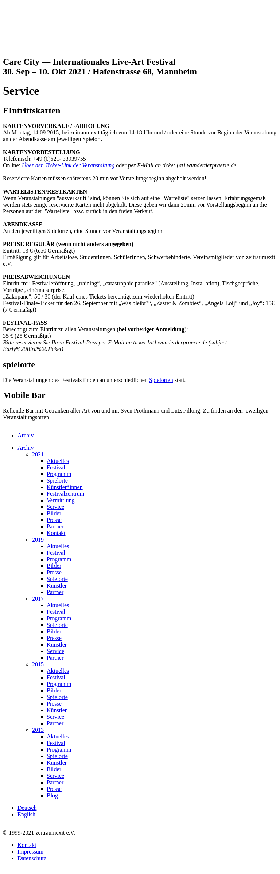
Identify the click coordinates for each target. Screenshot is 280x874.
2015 (38, 664)
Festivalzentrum (65, 494)
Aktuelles (58, 461)
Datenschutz (32, 858)
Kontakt (56, 533)
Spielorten (161, 380)
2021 (38, 454)
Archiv (26, 435)
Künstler (57, 585)
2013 (38, 730)
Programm (59, 474)
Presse (54, 520)
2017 (38, 599)
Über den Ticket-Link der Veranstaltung (68, 165)
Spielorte (57, 480)
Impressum (30, 851)
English (26, 814)
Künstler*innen (65, 487)
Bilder (54, 513)
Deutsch (27, 808)
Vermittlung (60, 500)
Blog (52, 795)
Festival (56, 467)
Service (55, 507)
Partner (55, 526)
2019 (38, 540)
